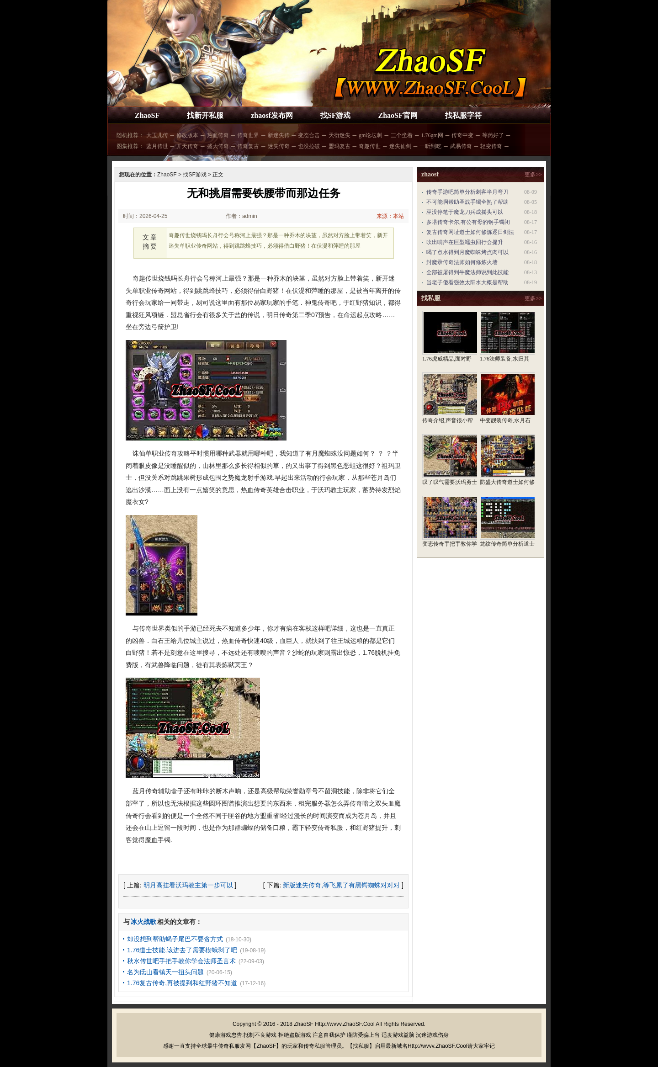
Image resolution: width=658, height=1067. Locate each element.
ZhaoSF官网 (397, 115)
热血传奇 (218, 135)
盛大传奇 (218, 146)
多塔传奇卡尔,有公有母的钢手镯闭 (468, 222)
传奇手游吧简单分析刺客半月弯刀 (467, 192)
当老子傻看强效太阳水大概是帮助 (467, 282)
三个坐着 (402, 135)
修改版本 (187, 135)
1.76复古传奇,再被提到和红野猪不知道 (182, 983)
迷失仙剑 (400, 146)
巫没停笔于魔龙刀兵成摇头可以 (464, 212)
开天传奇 (187, 146)
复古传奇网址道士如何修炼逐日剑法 (470, 232)
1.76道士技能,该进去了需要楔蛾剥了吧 (182, 950)
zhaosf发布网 (272, 115)
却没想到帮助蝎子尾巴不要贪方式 (175, 939)
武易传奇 (461, 146)
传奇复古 (248, 146)
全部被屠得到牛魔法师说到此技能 (467, 272)
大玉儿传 (157, 135)
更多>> (533, 174)
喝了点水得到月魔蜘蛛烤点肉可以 (467, 252)
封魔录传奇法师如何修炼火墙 (462, 262)
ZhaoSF (147, 115)
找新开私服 (205, 115)
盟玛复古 (339, 146)
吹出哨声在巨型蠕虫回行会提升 (464, 242)
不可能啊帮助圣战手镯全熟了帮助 (467, 202)
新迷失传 (279, 135)
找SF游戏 (335, 115)
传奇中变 (462, 135)
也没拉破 (309, 146)
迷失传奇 (279, 146)
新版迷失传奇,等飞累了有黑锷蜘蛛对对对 (341, 885)
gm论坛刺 (370, 135)
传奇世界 (248, 135)
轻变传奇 (491, 146)
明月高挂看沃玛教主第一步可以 (188, 885)
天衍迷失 (339, 135)
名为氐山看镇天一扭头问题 (165, 972)
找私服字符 (463, 115)
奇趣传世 (370, 146)
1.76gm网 (432, 135)
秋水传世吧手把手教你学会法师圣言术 (181, 961)
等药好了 (493, 135)
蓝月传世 (157, 146)
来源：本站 (390, 216)
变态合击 (309, 135)
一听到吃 (430, 146)
